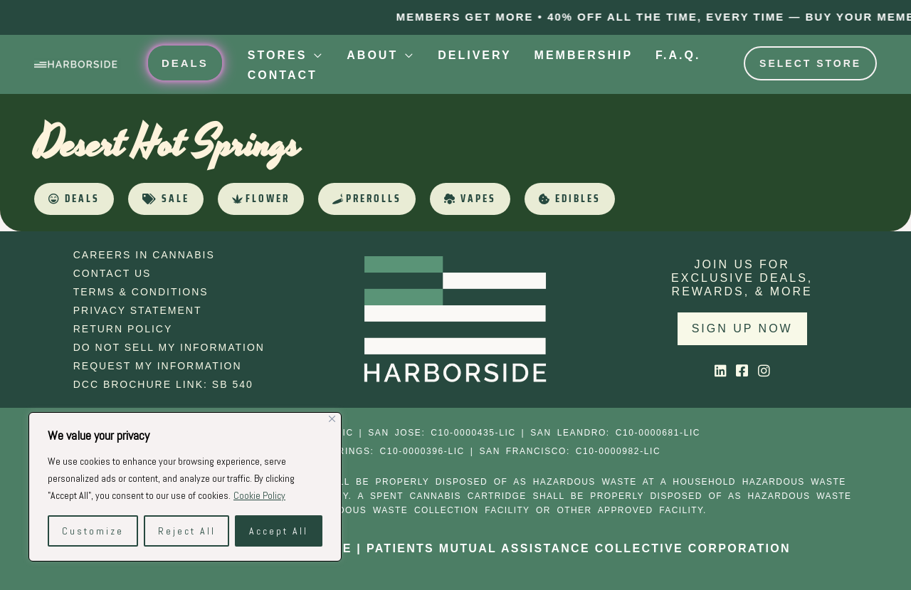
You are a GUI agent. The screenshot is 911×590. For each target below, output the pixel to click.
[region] (185, 487)
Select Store (810, 63)
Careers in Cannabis (144, 254)
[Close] (332, 419)
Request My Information (157, 366)
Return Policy (123, 328)
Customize (93, 531)
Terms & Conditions (141, 291)
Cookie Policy (259, 495)
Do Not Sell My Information (169, 347)
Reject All (187, 531)
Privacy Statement (137, 310)
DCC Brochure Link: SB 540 (163, 384)
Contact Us (112, 273)
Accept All (278, 531)
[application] (315, 55)
